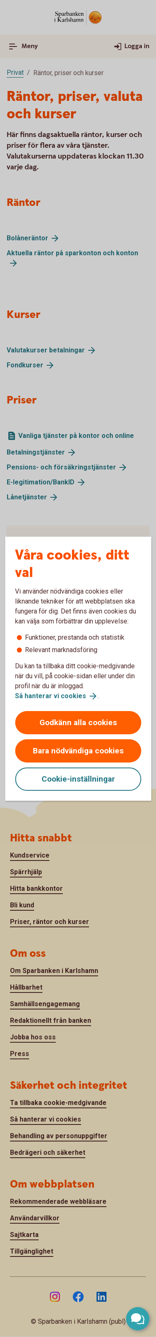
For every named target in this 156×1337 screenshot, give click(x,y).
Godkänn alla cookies (78, 722)
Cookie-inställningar (78, 779)
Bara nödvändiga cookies (78, 750)
